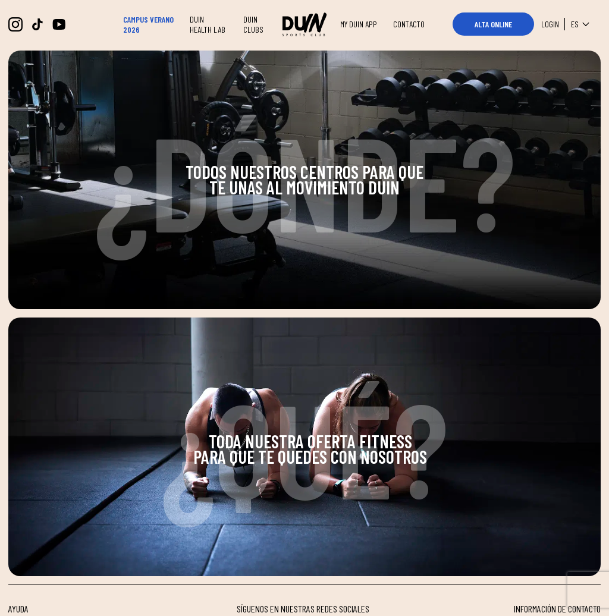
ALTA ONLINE (493, 24)
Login (550, 24)
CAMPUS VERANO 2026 (148, 24)
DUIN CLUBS (253, 24)
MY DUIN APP (358, 24)
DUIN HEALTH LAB (207, 24)
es (582, 24)
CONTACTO (409, 24)
